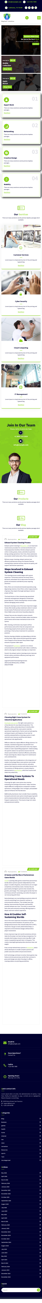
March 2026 (4, 1259)
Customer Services (21, 384)
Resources (4, 1185)
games (3, 1160)
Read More (7, 186)
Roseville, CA (24, 890)
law (2, 1174)
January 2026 (5, 1266)
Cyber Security (21, 430)
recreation (4, 1181)
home (3, 1167)
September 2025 (6, 1279)
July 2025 (4, 1286)
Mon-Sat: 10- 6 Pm (14, 1084)
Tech (2, 1192)
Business (3, 1157)
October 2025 (5, 1276)
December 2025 (5, 1269)
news (2, 1178)
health (3, 1164)
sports (3, 1188)
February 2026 (5, 1262)
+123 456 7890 (31, 2)
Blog (2, 1154)
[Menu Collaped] (39, 17)
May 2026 (33, 881)
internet (3, 1171)
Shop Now (7, 69)
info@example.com (14, 2)
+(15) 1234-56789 (8, 1119)
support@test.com (9, 1117)
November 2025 (6, 1273)
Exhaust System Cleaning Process (17, 887)
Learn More (35, 44)
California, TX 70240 (15, 8)
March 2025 (4, 1300)
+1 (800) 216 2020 (21, 482)
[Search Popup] (27, 17)
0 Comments (22, 884)
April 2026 (4, 1255)
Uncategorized (5, 1195)
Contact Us (11, 1061)
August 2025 (5, 1283)
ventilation (17, 990)
